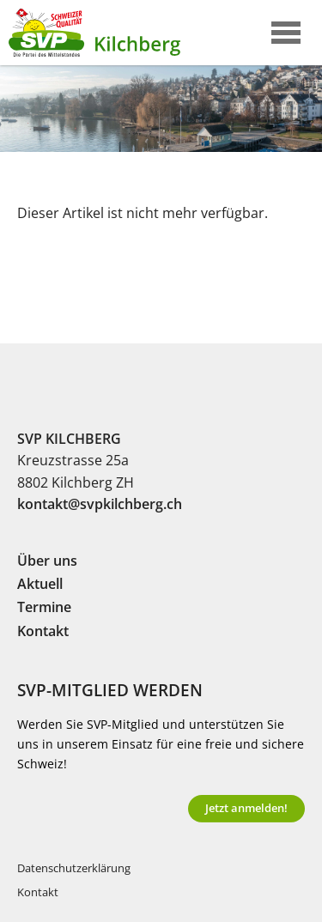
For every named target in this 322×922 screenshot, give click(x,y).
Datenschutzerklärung (74, 868)
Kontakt (43, 631)
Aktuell (40, 583)
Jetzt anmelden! (246, 808)
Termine (44, 606)
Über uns (47, 560)
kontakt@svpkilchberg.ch (99, 503)
